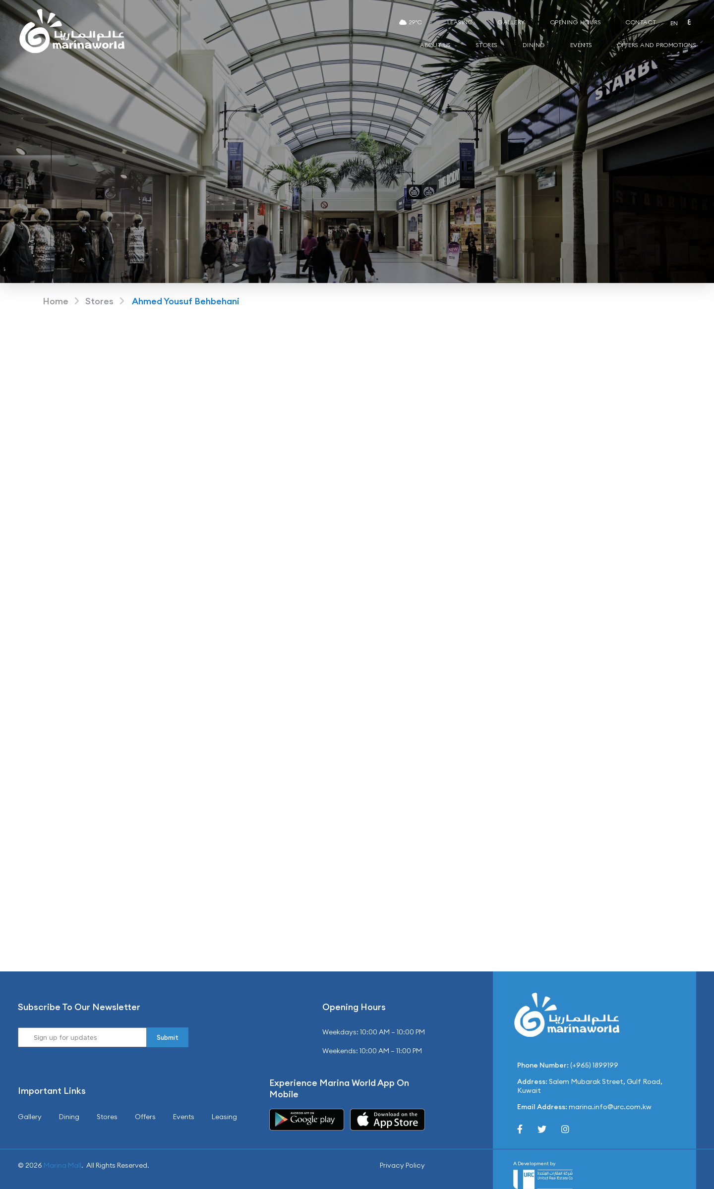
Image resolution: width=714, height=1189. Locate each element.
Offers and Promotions (657, 45)
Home (55, 301)
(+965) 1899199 (594, 1065)
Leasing (460, 22)
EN (674, 23)
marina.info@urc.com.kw (610, 1106)
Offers (145, 1116)
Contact (641, 22)
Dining (534, 45)
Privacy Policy (402, 1165)
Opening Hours (575, 22)
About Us (435, 45)
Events (581, 45)
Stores (487, 45)
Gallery (512, 22)
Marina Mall (62, 1165)
